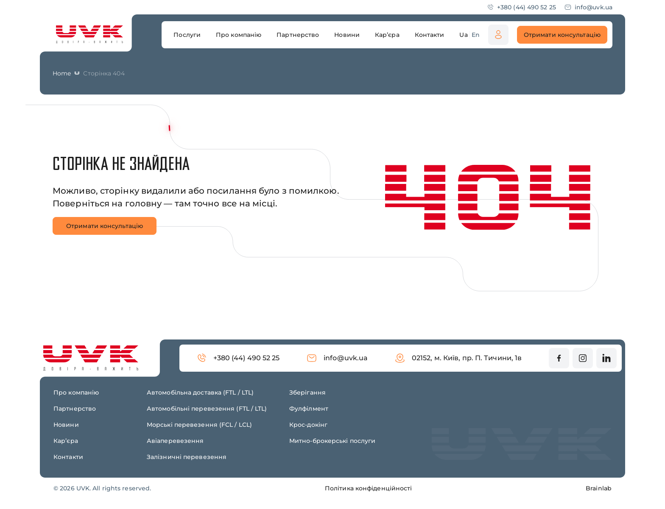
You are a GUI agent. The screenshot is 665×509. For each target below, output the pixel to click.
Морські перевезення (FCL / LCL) (199, 424)
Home (62, 73)
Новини (66, 424)
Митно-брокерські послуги (332, 441)
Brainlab (599, 488)
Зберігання (307, 392)
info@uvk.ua (588, 7)
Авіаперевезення (175, 441)
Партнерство (74, 408)
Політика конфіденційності (368, 488)
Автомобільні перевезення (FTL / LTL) (207, 408)
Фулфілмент (308, 408)
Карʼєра (65, 441)
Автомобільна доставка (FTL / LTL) (200, 392)
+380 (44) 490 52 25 (521, 7)
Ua (463, 35)
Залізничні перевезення (186, 457)
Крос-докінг (308, 424)
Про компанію (76, 392)
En (476, 35)
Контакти (68, 457)
